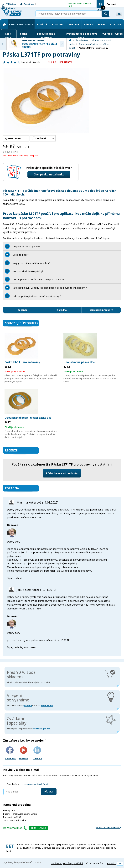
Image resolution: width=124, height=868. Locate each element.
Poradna (57, 24)
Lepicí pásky (8, 35)
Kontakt (115, 24)
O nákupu (10, 8)
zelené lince (47, 705)
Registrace (29, 4)
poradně (27, 705)
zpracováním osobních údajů (34, 784)
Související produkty (101, 310)
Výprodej (107, 33)
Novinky (73, 24)
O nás (101, 24)
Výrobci (118, 33)
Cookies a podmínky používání (67, 863)
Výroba (88, 24)
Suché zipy (23, 35)
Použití (42, 24)
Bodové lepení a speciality (46, 35)
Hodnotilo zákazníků (31, 62)
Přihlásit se (11, 4)
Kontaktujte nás (41, 728)
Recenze (22, 310)
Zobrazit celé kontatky (108, 827)
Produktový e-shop (21, 24)
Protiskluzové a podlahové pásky (81, 35)
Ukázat (100, 9)
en (119, 13)
